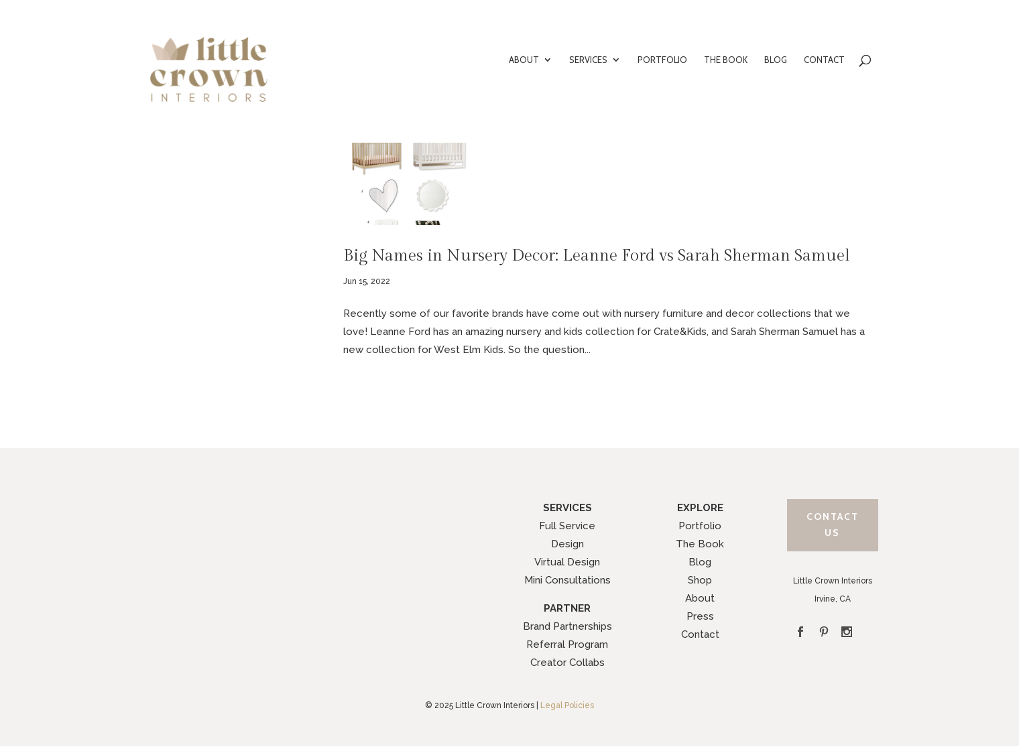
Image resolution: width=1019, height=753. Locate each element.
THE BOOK (725, 60)
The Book (700, 544)
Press (700, 616)
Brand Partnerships (567, 626)
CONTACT (824, 60)
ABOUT (524, 60)
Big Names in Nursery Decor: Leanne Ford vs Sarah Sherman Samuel (596, 255)
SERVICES (588, 60)
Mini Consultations (567, 580)
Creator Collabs (567, 663)
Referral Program (567, 644)
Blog (699, 562)
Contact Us (832, 524)
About (700, 598)
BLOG (775, 60)
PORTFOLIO (662, 60)
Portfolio (699, 526)
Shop (700, 580)
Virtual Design (567, 562)
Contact (700, 634)
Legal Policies (567, 705)
